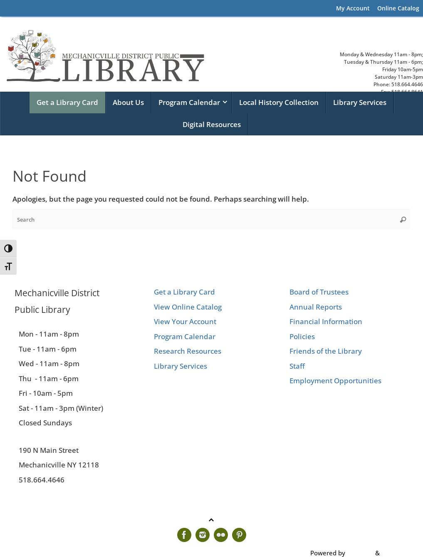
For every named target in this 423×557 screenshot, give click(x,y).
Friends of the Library (325, 351)
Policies (302, 336)
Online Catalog (398, 8)
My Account (353, 8)
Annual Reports (315, 307)
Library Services (180, 366)
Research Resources (187, 351)
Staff (297, 366)
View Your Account (185, 321)
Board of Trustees (319, 292)
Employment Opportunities (335, 380)
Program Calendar (184, 336)
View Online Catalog (188, 307)
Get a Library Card (184, 292)
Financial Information (325, 321)
